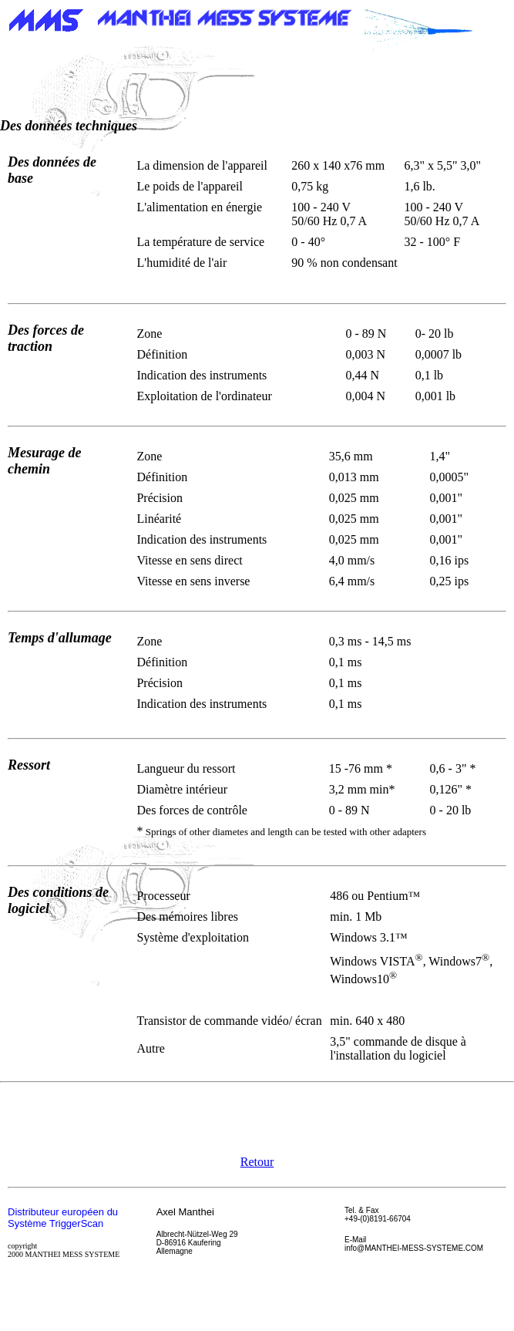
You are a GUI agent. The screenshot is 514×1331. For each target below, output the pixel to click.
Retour (257, 1161)
